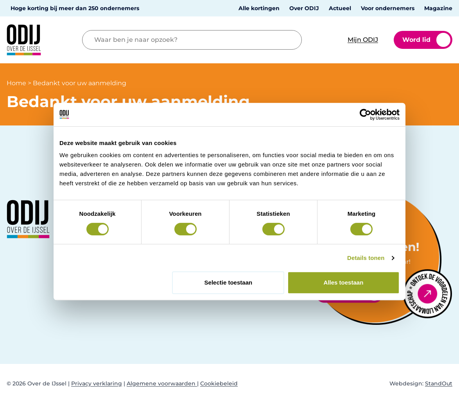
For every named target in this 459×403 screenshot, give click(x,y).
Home (16, 83)
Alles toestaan (344, 282)
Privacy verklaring (96, 383)
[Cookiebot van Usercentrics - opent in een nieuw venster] (365, 114)
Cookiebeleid (219, 383)
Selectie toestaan (228, 282)
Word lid (426, 40)
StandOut (438, 383)
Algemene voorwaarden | (163, 383)
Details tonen (365, 257)
